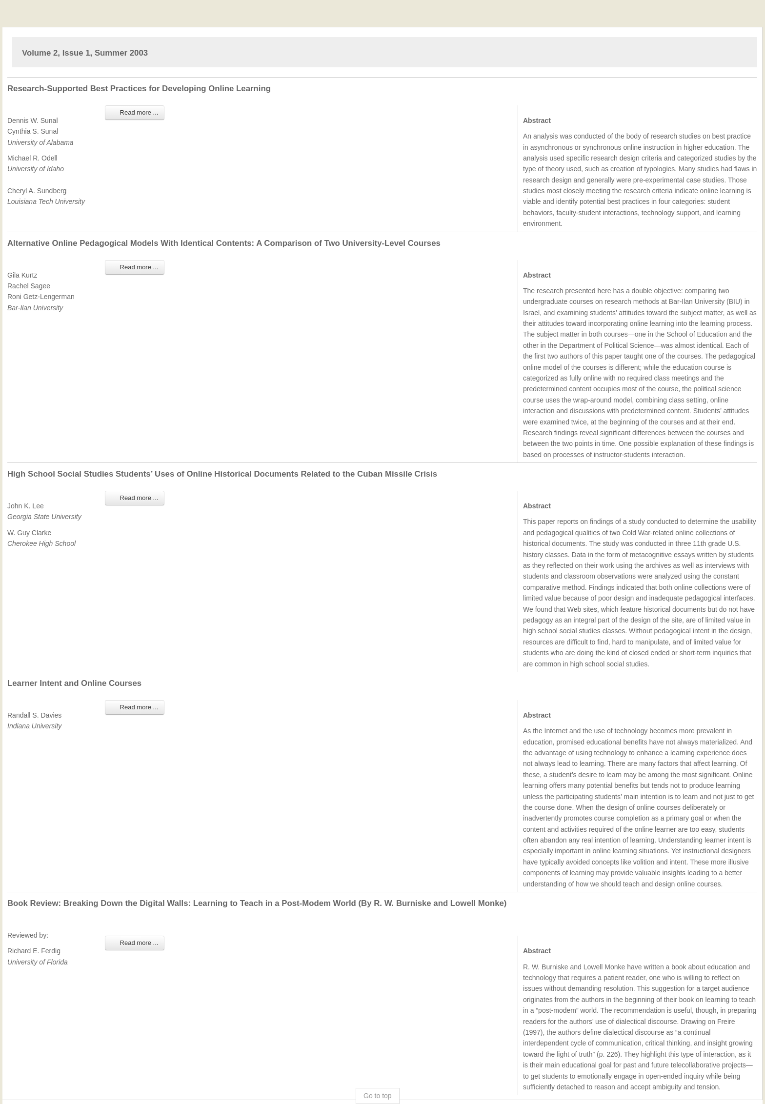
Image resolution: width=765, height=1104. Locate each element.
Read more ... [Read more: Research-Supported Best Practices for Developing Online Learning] (134, 112)
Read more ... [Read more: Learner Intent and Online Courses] (134, 707)
